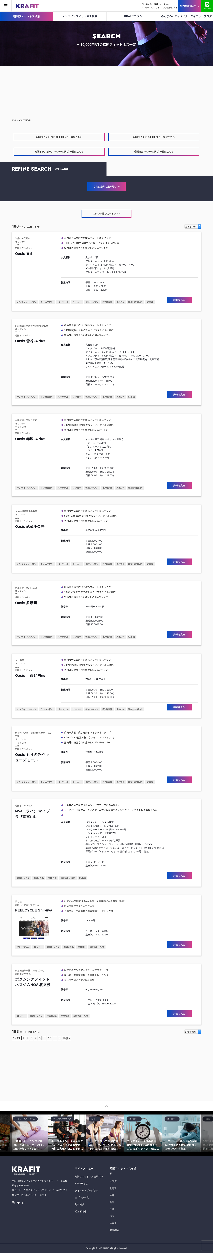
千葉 (112, 1209)
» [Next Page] (59, 1038)
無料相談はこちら (189, 5)
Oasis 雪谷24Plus (30, 341)
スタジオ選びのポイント (106, 213)
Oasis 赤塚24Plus (30, 439)
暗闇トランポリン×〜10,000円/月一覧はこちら (59, 151)
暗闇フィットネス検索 (26, 16)
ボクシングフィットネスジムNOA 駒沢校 (32, 982)
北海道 (113, 1188)
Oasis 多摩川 (26, 603)
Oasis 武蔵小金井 (29, 526)
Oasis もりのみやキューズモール (32, 757)
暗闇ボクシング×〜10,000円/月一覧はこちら (59, 137)
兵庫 (112, 1202)
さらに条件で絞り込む (106, 186)
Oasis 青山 (24, 254)
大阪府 (113, 1181)
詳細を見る (179, 300)
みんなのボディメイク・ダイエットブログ (186, 16)
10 (49, 1038)
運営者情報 (81, 1211)
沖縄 (112, 1195)
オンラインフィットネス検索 (80, 16)
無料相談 (79, 1204)
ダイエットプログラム (86, 1190)
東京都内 (114, 1230)
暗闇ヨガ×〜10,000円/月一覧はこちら (154, 151)
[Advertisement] (106, 93)
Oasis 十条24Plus (30, 675)
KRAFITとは (81, 1183)
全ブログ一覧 (82, 1197)
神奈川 (113, 1223)
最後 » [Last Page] (66, 1038)
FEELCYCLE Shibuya (33, 910)
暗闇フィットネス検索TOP (89, 1176)
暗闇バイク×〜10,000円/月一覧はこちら (154, 137)
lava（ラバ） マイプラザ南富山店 (32, 814)
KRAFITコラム (133, 16)
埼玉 (112, 1216)
